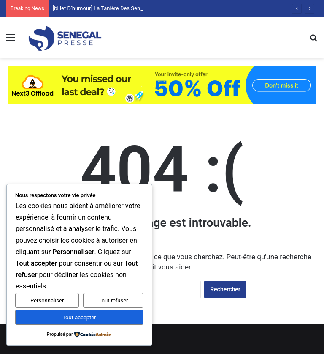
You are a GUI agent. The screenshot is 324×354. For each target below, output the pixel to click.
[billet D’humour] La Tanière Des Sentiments (106, 8)
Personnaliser (47, 300)
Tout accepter (79, 317)
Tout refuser (113, 300)
